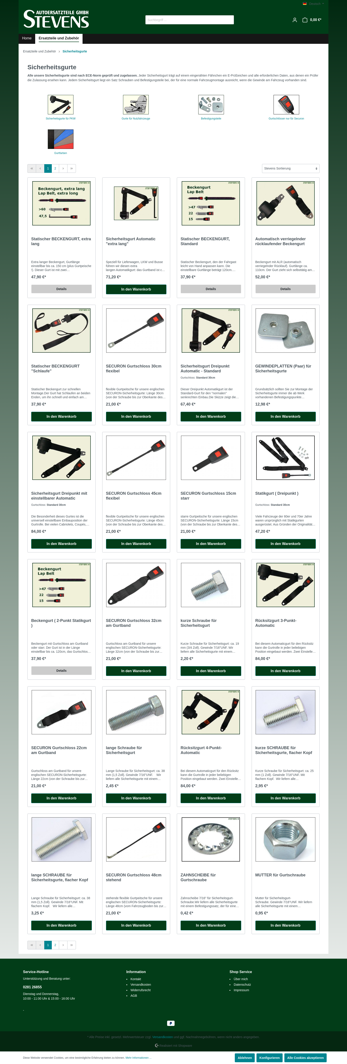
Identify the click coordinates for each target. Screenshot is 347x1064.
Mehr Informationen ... (138, 1057)
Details (61, 289)
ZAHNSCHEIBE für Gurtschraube (198, 877)
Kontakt (136, 979)
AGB (134, 995)
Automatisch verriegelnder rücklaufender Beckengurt (280, 241)
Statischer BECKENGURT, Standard (205, 241)
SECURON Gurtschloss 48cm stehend (134, 877)
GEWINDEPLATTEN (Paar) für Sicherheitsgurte (283, 368)
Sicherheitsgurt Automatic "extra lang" (131, 241)
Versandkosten (141, 984)
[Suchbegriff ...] (184, 19)
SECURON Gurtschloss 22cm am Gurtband (59, 750)
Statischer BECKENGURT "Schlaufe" (55, 368)
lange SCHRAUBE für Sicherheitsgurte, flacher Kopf (59, 877)
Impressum (241, 990)
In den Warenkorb (136, 289)
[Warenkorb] (312, 20)
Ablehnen (245, 1058)
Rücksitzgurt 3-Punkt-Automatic (276, 623)
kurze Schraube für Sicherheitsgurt (199, 623)
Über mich (241, 979)
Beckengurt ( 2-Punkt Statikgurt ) (61, 623)
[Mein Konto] (295, 20)
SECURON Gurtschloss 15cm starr (208, 495)
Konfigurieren (269, 1058)
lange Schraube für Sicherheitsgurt (124, 750)
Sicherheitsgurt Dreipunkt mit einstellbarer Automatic (59, 495)
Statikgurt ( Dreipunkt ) (277, 493)
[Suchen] (229, 19)
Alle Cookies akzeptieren (305, 1058)
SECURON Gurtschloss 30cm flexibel (134, 368)
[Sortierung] (291, 168)
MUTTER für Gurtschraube (280, 875)
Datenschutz (242, 984)
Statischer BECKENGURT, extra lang (61, 241)
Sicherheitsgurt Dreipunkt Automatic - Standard (205, 368)
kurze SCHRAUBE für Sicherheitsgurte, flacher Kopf (283, 750)
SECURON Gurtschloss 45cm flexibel (134, 495)
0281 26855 (32, 987)
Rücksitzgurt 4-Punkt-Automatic (201, 750)
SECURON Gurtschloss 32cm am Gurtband (134, 623)
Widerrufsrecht (141, 990)
